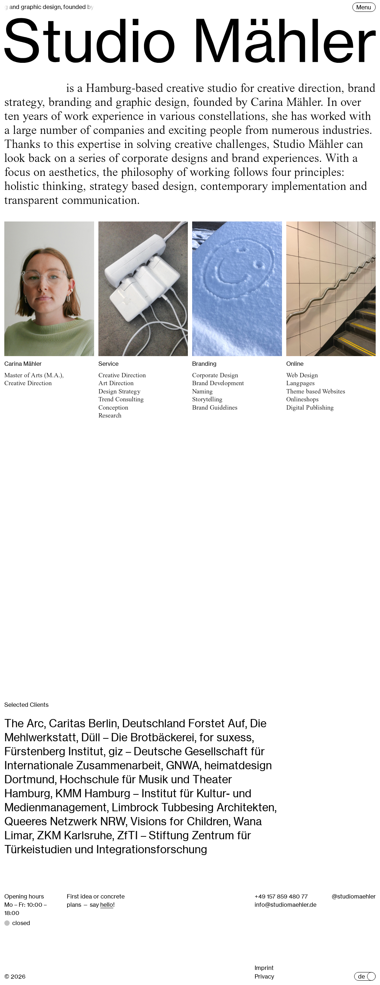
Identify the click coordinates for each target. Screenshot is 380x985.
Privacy (264, 976)
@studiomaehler (354, 896)
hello (106, 904)
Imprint (264, 967)
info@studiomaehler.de (285, 904)
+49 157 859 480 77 (281, 896)
